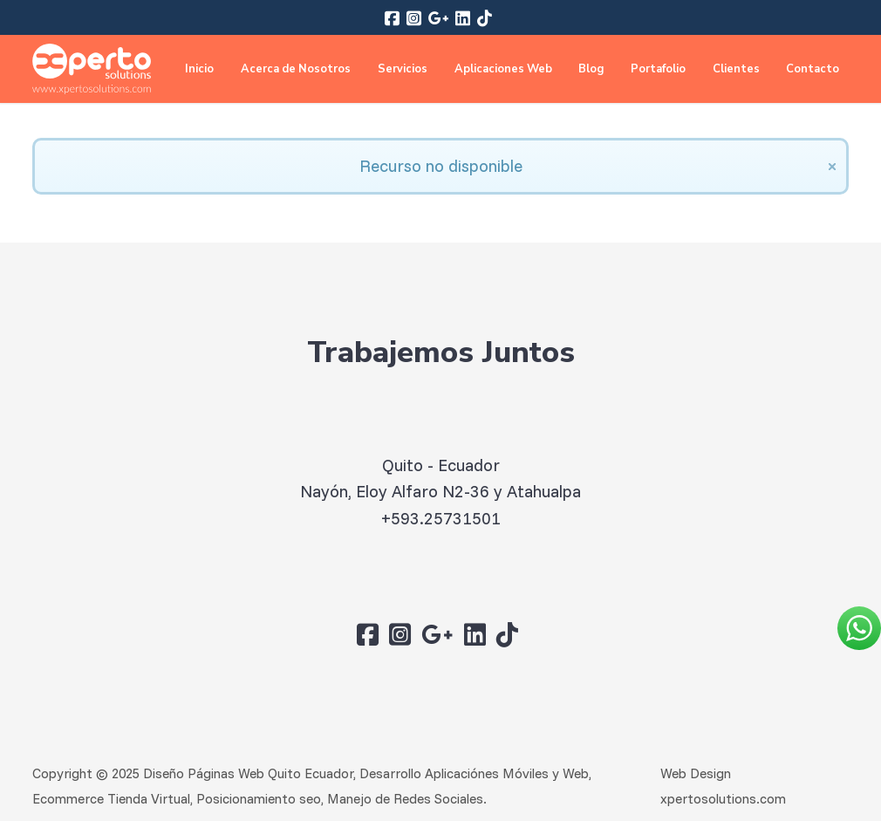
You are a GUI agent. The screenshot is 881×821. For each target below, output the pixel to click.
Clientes (736, 69)
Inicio (199, 69)
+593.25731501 (441, 518)
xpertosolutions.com (723, 798)
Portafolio (658, 69)
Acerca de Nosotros (296, 69)
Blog (591, 69)
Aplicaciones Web (503, 69)
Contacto (812, 69)
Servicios (402, 69)
